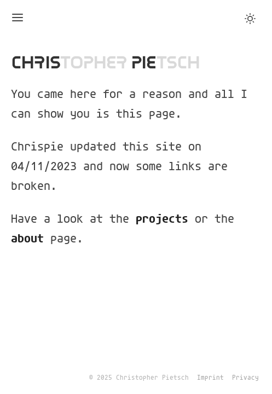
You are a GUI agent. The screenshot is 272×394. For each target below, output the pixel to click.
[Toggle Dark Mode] (250, 18)
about (27, 239)
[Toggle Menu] (17, 18)
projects (162, 219)
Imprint (210, 377)
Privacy (245, 377)
